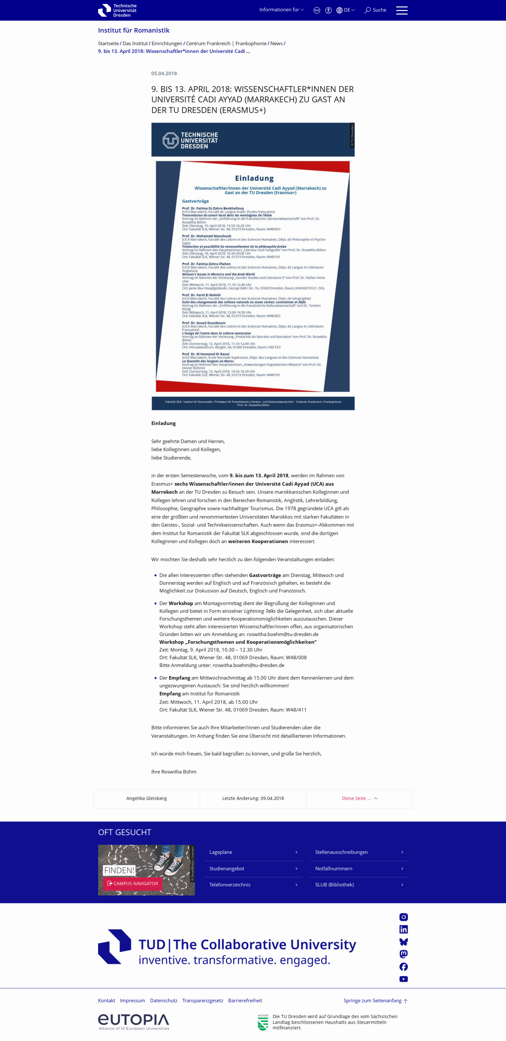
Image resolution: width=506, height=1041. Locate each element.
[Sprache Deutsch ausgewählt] (345, 10)
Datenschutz (163, 1001)
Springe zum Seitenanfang (372, 1001)
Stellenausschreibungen (341, 852)
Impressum (132, 1001)
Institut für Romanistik (133, 31)
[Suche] (375, 10)
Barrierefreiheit (245, 1001)
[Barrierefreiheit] (328, 10)
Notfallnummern (333, 869)
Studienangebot (226, 869)
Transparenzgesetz (202, 1001)
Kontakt (106, 1001)
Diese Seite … (356, 799)
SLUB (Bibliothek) (334, 885)
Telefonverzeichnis (229, 885)
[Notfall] (316, 10)
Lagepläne (220, 852)
